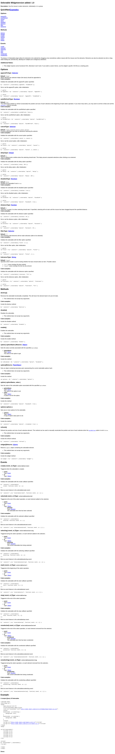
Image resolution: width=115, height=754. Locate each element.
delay (2, 21)
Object (24, 345)
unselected (4, 54)
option (2, 39)
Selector (15, 73)
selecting (3, 49)
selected (3, 48)
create (2, 46)
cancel (2, 19)
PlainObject (17, 365)
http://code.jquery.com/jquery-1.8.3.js (23, 722)
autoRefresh (4, 18)
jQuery (15, 444)
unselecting (4, 55)
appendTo (3, 16)
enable (3, 36)
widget (2, 40)
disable (3, 34)
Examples (14, 10)
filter (2, 25)
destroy (3, 33)
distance (3, 23)
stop (2, 52)
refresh (3, 37)
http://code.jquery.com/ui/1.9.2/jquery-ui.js (25, 723)
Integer (11, 153)
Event (9, 473)
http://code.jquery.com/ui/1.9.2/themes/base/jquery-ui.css (39, 709)
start (2, 51)
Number (14, 205)
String (14, 257)
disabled (3, 22)
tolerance (3, 26)
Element (13, 509)
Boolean (17, 99)
